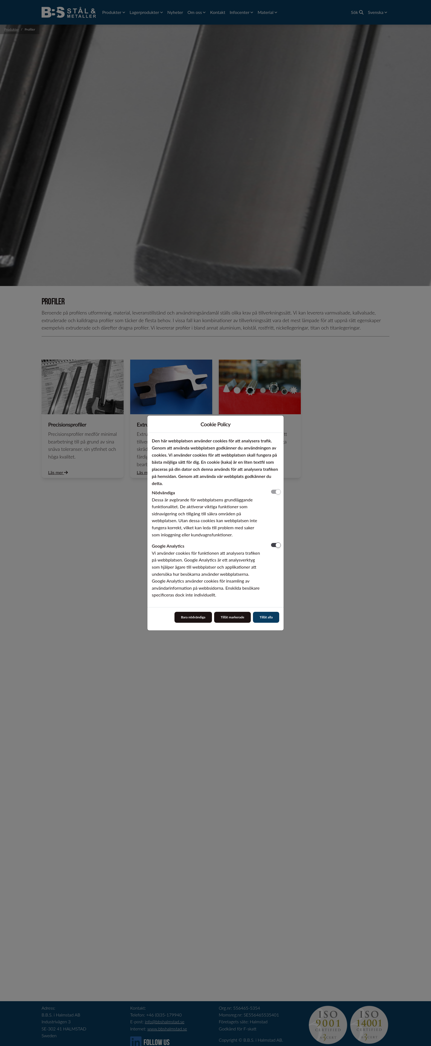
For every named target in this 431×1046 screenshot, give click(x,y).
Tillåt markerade (232, 617)
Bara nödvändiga (193, 617)
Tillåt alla (266, 617)
